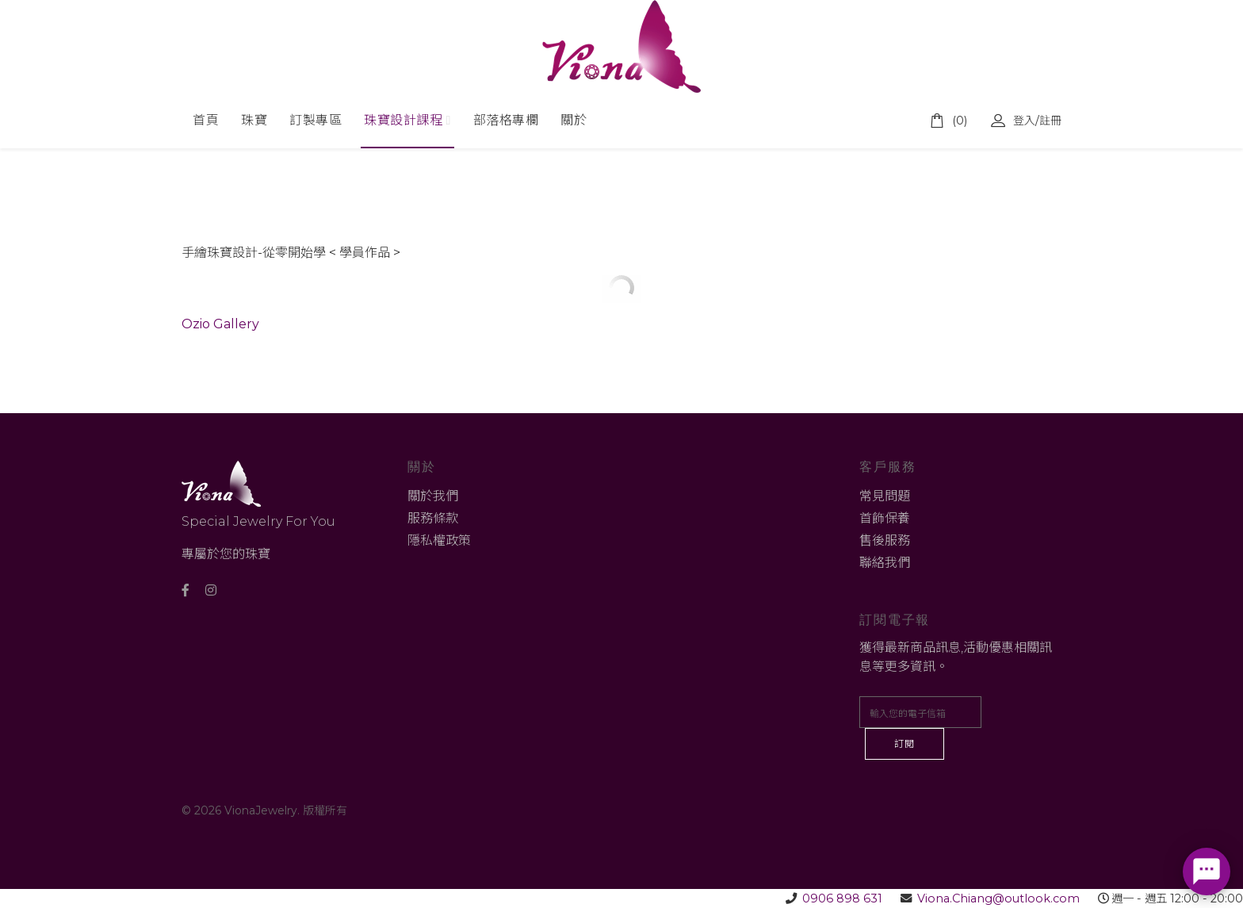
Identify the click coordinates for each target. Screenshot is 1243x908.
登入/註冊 (1026, 120)
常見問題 (884, 496)
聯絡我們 (884, 562)
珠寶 (254, 120)
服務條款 (432, 518)
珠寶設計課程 (403, 120)
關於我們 (432, 496)
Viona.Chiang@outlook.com (998, 898)
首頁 (206, 120)
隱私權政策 (439, 540)
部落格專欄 (506, 120)
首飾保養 (884, 518)
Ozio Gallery (220, 323)
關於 (573, 120)
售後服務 (884, 540)
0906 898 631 (842, 898)
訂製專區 (315, 120)
